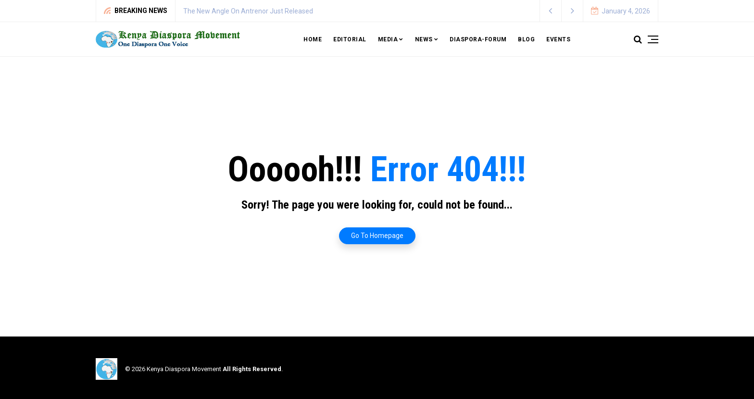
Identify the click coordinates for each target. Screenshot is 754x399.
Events (558, 39)
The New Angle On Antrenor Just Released (248, 11)
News (424, 39)
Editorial (349, 39)
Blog (526, 39)
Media (388, 39)
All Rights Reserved (252, 369)
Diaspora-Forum (478, 39)
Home (312, 39)
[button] (551, 11)
